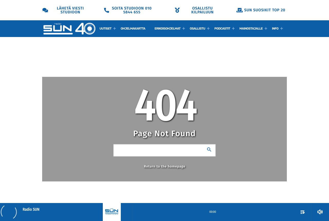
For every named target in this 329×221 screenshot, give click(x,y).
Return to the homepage (164, 166)
